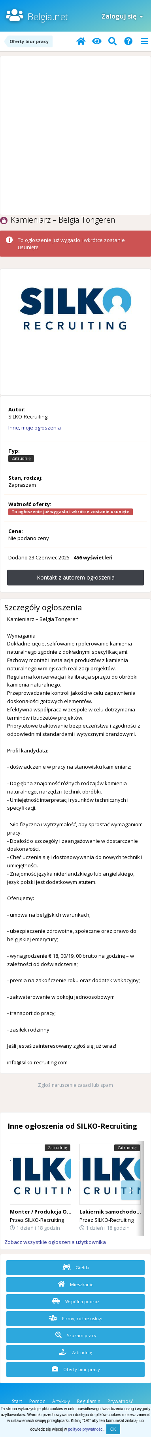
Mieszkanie (76, 1284)
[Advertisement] (75, 135)
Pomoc (37, 1401)
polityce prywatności (85, 1429)
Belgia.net (47, 16)
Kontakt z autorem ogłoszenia (76, 577)
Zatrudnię (75, 1352)
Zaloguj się (122, 16)
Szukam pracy (75, 1335)
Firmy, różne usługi (75, 1318)
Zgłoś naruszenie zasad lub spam (75, 1085)
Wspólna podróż (75, 1301)
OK (113, 1429)
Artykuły (61, 1401)
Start (17, 1401)
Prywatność (120, 1401)
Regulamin (88, 1401)
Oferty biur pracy (76, 1369)
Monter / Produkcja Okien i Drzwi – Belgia (64, 1211)
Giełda (75, 1267)
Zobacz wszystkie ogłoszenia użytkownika (55, 1242)
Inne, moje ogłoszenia (34, 427)
